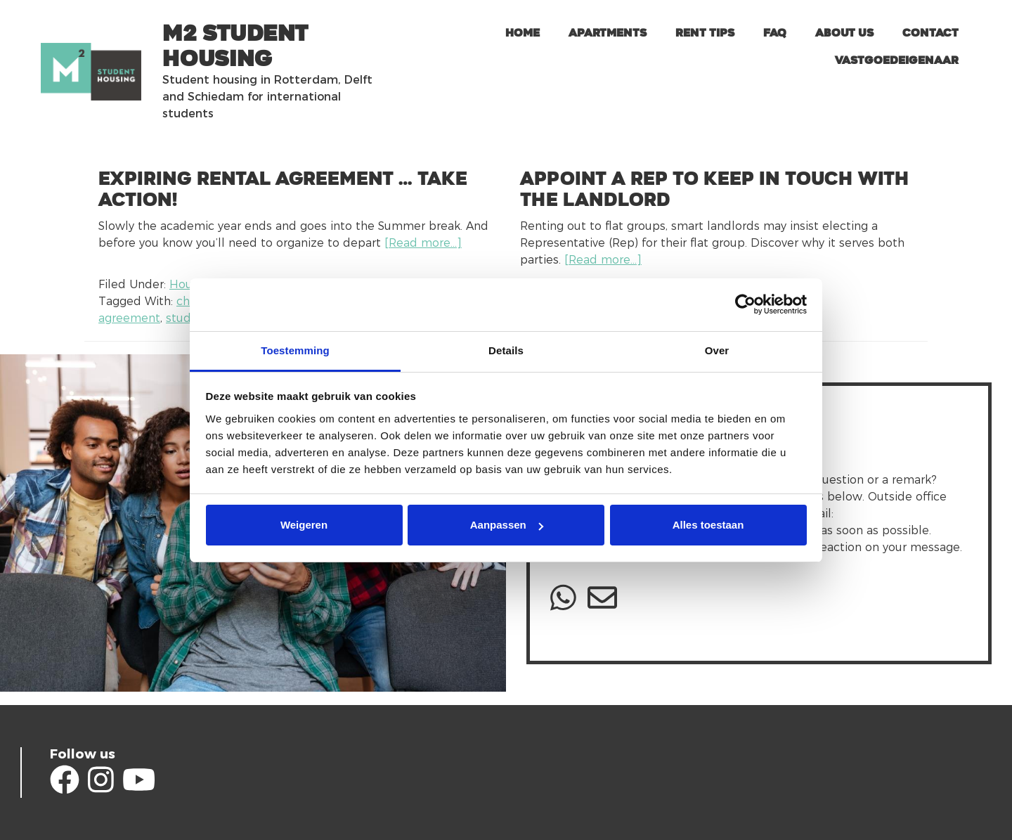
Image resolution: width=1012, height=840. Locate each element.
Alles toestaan (708, 525)
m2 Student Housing (235, 46)
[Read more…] (423, 243)
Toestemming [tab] (295, 350)
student (188, 318)
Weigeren (303, 525)
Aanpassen (506, 525)
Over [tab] (717, 350)
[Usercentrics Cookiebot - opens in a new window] (745, 304)
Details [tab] (506, 350)
